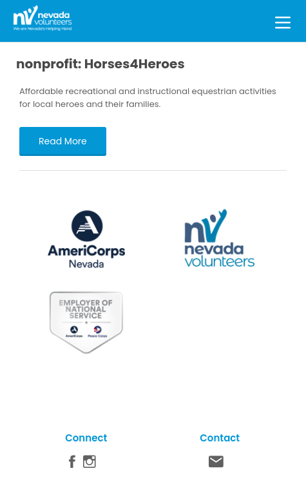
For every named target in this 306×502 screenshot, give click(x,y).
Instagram (89, 464)
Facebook (72, 464)
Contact (216, 464)
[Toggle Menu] (283, 20)
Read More (63, 141)
